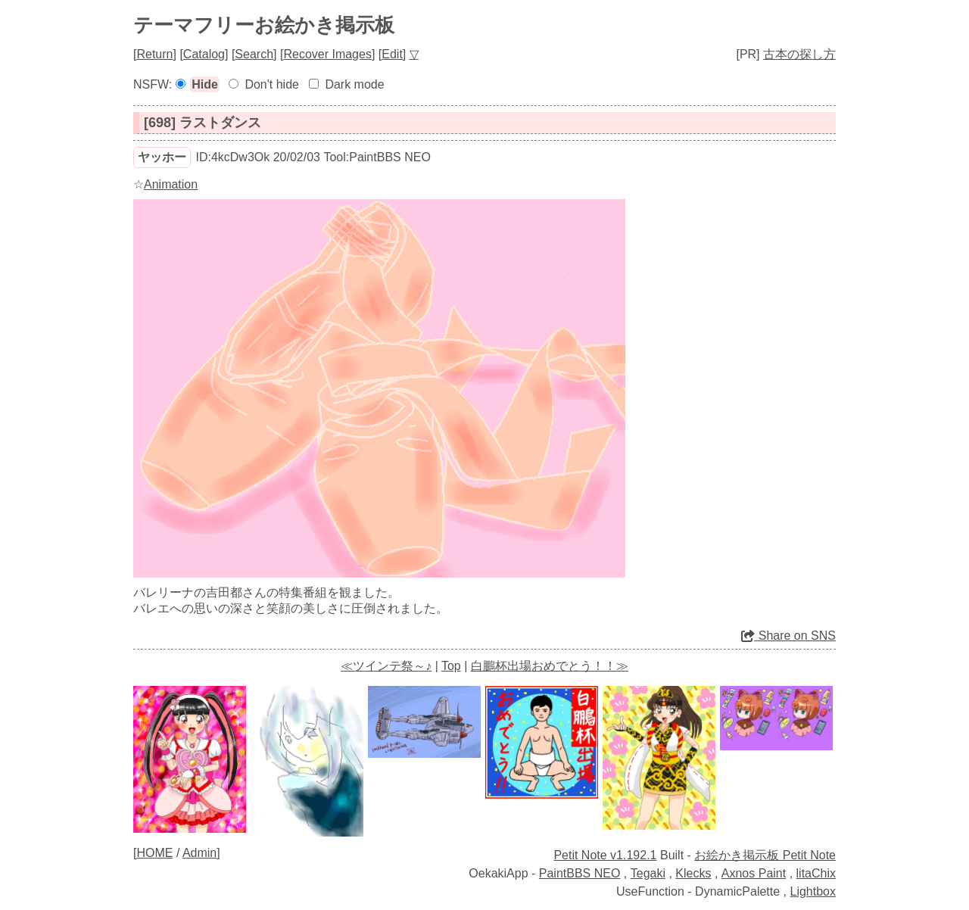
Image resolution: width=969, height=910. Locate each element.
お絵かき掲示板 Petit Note (765, 855)
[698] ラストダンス (202, 122)
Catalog (204, 54)
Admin (199, 852)
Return (154, 54)
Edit (392, 54)
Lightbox (813, 891)
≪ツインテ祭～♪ (386, 665)
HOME (154, 852)
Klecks (693, 873)
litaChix (816, 873)
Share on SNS (788, 635)
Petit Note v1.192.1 (604, 855)
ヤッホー (162, 157)
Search (254, 54)
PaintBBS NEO (580, 873)
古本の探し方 (799, 54)
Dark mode (354, 84)
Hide (205, 84)
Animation (171, 184)
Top (451, 665)
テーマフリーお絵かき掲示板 (263, 25)
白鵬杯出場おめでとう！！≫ (549, 665)
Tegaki (648, 873)
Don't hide (272, 84)
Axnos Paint (753, 873)
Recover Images (327, 54)
